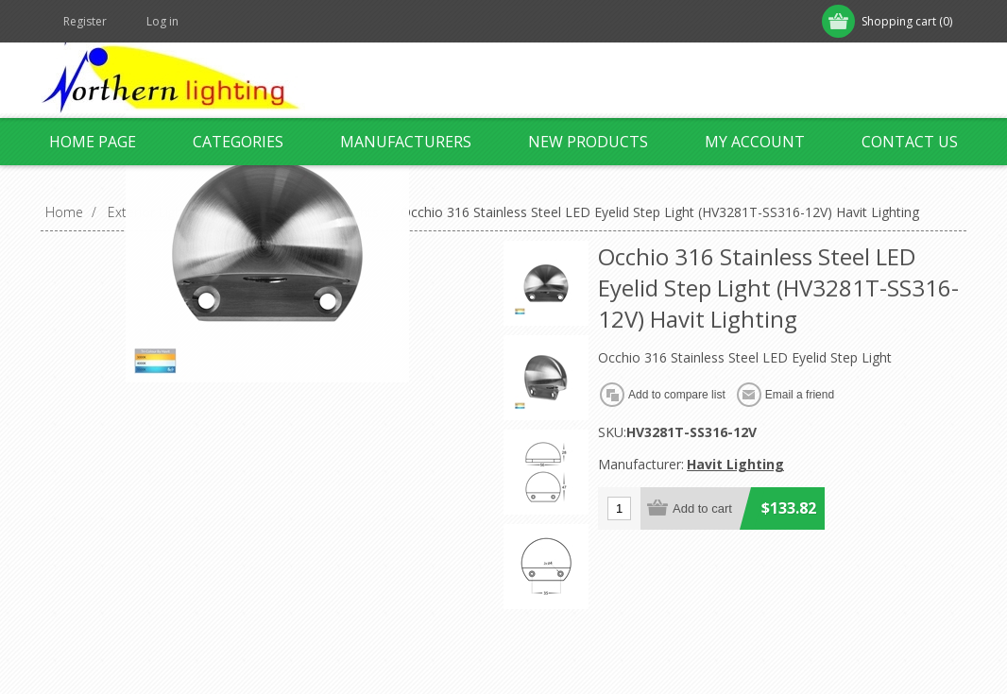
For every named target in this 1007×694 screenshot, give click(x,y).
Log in (162, 21)
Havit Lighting (735, 464)
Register (85, 21)
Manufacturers (405, 141)
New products (588, 141)
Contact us (910, 141)
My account (755, 141)
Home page (92, 141)
